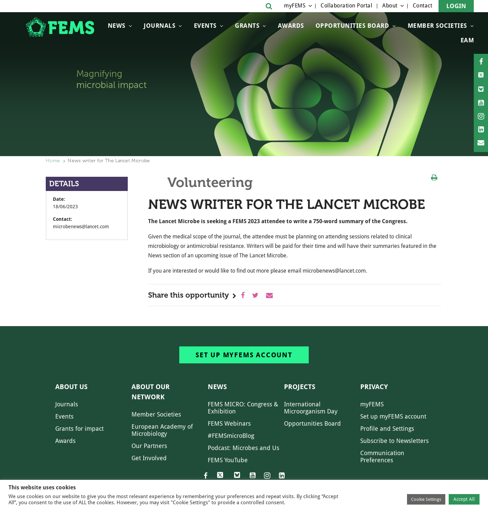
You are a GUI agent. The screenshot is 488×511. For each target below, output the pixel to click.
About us (71, 387)
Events (205, 25)
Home (53, 161)
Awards (291, 25)
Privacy (374, 387)
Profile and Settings (387, 428)
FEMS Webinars (229, 423)
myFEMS (294, 5)
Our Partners (149, 445)
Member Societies (437, 25)
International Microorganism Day (311, 408)
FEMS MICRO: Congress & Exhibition (243, 408)
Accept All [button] (464, 499)
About (390, 5)
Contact (422, 5)
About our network (150, 392)
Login (456, 5)
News (116, 25)
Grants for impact (79, 428)
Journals (159, 25)
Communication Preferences (382, 456)
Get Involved (149, 458)
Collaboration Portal (346, 5)
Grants (247, 25)
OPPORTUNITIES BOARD (352, 25)
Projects (299, 387)
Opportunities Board (312, 423)
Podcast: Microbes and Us (243, 447)
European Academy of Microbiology (162, 430)
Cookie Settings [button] (426, 499)
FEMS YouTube (228, 460)
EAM (467, 40)
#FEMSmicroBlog (231, 435)
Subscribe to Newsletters (394, 440)
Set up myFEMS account (244, 355)
